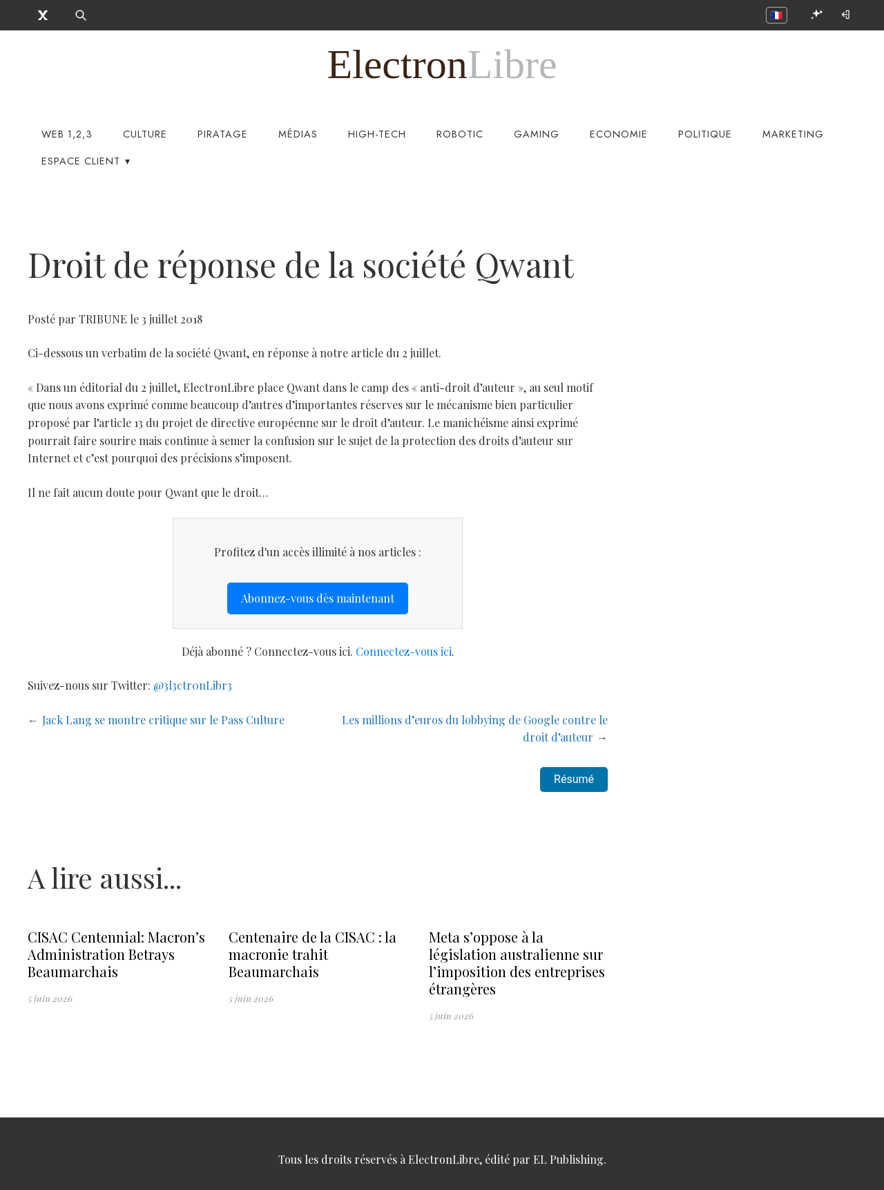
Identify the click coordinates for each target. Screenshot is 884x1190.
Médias (298, 134)
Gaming (536, 134)
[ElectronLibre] (442, 64)
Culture (145, 134)
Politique (705, 134)
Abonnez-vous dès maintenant (317, 598)
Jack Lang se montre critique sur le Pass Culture (163, 719)
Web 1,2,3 (67, 134)
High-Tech (377, 134)
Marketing (793, 134)
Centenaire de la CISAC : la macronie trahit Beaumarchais (312, 954)
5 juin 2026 (50, 998)
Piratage (223, 134)
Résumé (574, 779)
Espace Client (80, 161)
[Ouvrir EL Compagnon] (816, 14)
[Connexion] (846, 14)
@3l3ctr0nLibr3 (192, 685)
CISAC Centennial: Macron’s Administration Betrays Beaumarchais (116, 954)
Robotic (459, 134)
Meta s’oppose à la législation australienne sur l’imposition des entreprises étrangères (517, 962)
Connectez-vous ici (404, 651)
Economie (619, 134)
